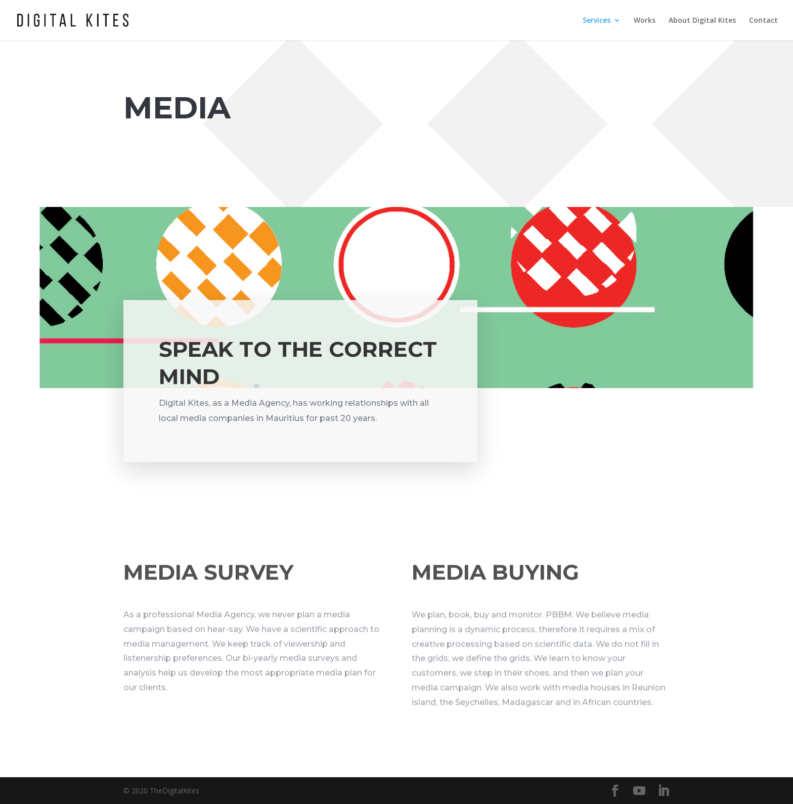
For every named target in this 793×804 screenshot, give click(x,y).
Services (596, 21)
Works (644, 21)
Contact (763, 21)
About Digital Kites (702, 21)
